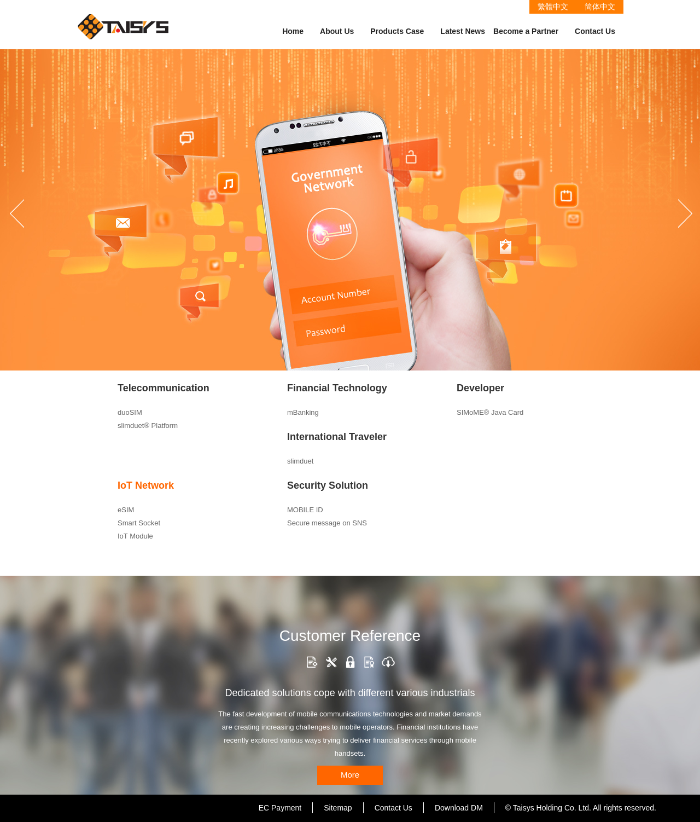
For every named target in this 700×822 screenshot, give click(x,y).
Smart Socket (139, 523)
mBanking (303, 412)
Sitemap (338, 807)
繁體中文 (553, 6)
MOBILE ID (305, 510)
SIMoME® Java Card (490, 412)
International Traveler (337, 436)
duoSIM (130, 412)
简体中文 (600, 6)
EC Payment (280, 807)
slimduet (300, 461)
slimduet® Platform (148, 425)
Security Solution (327, 485)
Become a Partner (525, 31)
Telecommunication (163, 388)
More (350, 774)
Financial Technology (337, 388)
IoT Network (146, 485)
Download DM (459, 807)
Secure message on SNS (327, 523)
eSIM (126, 510)
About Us (337, 31)
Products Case (397, 31)
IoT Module (135, 536)
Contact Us (595, 31)
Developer (480, 388)
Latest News (462, 31)
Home (293, 31)
